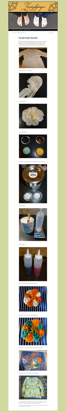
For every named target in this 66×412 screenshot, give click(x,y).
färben (42, 405)
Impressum (20, 29)
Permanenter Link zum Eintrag (25, 406)
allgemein (29, 405)
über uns (16, 29)
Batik (40, 405)
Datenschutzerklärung (27, 29)
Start (13, 29)
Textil (32, 405)
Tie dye (46, 405)
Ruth (20, 406)
